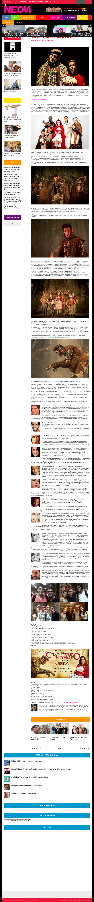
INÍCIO (59, 749)
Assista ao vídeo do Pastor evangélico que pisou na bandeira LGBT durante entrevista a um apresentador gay (12, 177)
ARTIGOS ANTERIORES (84, 749)
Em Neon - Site (32, 900)
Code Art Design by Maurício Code (79, 900)
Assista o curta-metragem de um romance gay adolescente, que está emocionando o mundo (12, 169)
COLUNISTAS (42, 17)
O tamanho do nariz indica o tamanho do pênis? (11, 136)
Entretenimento (70, 17)
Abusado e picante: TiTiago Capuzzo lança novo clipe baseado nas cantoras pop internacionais (12, 208)
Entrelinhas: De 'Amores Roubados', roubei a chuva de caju (27, 785)
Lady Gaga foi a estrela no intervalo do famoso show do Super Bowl (12, 193)
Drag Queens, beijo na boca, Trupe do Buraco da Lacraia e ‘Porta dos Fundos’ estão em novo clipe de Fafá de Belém (12, 200)
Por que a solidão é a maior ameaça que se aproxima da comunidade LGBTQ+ (11, 55)
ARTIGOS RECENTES (36, 749)
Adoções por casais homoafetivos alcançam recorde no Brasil (12, 74)
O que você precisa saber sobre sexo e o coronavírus (12, 155)
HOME (6, 17)
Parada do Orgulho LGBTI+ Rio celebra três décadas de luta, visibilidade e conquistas (14, 35)
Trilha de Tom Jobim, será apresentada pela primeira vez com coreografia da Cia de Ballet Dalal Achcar (81, 35)
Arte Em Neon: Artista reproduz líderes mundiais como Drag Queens (29, 777)
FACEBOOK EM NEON (28, 17)
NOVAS (15, 17)
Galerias (82, 17)
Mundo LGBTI (55, 17)
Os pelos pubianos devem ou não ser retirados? (24, 793)
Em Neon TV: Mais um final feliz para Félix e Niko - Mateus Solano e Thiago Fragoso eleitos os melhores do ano (41, 769)
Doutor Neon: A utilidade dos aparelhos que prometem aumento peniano (12, 119)
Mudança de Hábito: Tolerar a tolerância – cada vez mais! (27, 761)
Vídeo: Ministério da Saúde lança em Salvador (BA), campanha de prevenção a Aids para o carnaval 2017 (12, 186)
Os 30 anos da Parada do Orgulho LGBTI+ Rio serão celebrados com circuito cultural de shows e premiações (36, 35)
